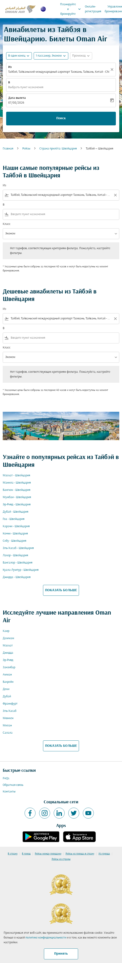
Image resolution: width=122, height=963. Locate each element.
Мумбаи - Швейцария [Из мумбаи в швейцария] (17, 497)
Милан (7, 725)
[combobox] (61, 195)
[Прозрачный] (113, 69)
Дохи (6, 689)
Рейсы (26, 148)
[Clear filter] (115, 195)
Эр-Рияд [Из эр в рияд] (8, 660)
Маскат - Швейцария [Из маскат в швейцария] (16, 475)
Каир (6, 631)
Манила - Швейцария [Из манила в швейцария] (17, 482)
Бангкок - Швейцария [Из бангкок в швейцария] (16, 490)
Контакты (9, 791)
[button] (51, 56)
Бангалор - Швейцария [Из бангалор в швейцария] (17, 562)
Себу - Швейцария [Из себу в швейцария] (14, 541)
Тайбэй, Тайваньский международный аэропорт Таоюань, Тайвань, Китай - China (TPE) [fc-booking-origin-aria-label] (58, 72)
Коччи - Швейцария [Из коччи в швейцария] (15, 533)
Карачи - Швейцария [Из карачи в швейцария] (16, 526)
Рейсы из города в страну (80, 853)
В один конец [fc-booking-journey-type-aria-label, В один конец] (16, 55)
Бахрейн (8, 682)
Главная (8, 148)
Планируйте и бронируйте (71, 9)
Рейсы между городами (48, 853)
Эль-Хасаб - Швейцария (18, 548)
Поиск (61, 118)
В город (26, 853)
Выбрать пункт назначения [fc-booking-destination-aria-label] (25, 87)
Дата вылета (17, 98)
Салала (8, 733)
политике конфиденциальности (45, 937)
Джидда (8, 653)
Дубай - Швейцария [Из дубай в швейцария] (15, 512)
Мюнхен (8, 718)
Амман (7, 674)
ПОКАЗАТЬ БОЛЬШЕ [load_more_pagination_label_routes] (61, 590)
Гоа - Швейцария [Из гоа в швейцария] (13, 519)
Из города (104, 853)
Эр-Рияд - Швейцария (16, 504)
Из (10, 67)
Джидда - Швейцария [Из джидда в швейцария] (16, 577)
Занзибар (9, 667)
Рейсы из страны (61, 859)
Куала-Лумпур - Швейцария (20, 570)
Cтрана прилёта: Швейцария (58, 148)
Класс (6, 224)
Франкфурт (10, 703)
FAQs (6, 778)
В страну (13, 853)
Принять (61, 954)
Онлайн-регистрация (93, 9)
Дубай (7, 696)
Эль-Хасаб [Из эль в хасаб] (9, 711)
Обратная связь (13, 785)
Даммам (8, 638)
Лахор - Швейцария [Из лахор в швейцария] (15, 555)
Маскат (8, 645)
